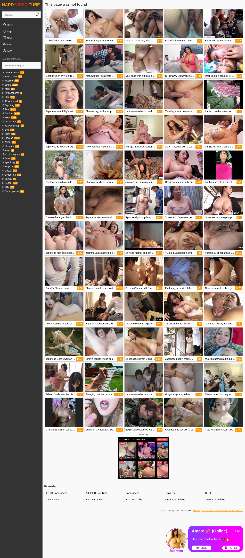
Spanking (10, 162)
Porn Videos (132, 493)
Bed (8, 129)
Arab (8, 88)
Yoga (8, 150)
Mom (8, 133)
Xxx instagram (13, 154)
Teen (9, 117)
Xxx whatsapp (13, 125)
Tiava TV (170, 493)
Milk (8, 187)
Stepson (10, 166)
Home (8, 25)
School (10, 183)
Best (7, 44)
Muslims (10, 80)
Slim (8, 97)
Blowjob (11, 138)
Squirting (11, 105)
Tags (7, 31)
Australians (11, 121)
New (7, 38)
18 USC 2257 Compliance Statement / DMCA (222, 510)
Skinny (9, 178)
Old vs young (13, 191)
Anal (9, 109)
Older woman (13, 72)
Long (7, 51)
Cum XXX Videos (175, 499)
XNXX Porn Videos (56, 493)
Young (10, 84)
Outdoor (11, 113)
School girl (11, 174)
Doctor (9, 170)
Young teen (12, 76)
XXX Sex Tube (134, 499)
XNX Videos (53, 499)
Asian (9, 142)
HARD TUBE (21, 4)
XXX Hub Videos (95, 499)
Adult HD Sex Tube (97, 493)
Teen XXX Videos (215, 499)
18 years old (12, 101)
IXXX (208, 493)
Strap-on (10, 146)
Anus (8, 158)
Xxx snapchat (12, 93)
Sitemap (196, 510)
